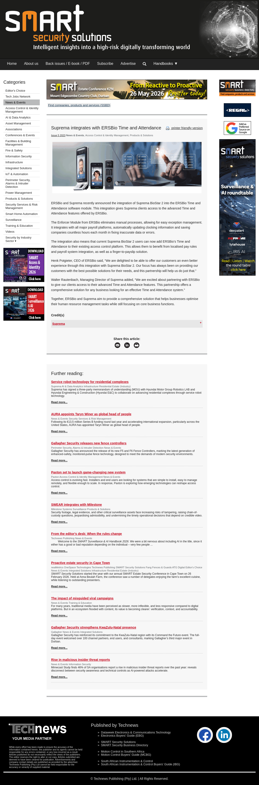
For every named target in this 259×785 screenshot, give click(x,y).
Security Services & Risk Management (21, 206)
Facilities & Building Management (18, 142)
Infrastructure (14, 162)
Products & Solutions (19, 198)
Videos (10, 231)
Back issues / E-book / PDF (68, 63)
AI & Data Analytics (18, 117)
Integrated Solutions (18, 168)
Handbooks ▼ (165, 63)
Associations (13, 129)
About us (31, 63)
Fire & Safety (13, 150)
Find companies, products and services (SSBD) (79, 105)
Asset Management (18, 123)
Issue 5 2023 (58, 135)
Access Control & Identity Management (21, 109)
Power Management (18, 192)
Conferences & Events (20, 135)
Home (12, 63)
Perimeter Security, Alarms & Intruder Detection (17, 183)
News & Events (15, 102)
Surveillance (13, 219)
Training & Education (19, 225)
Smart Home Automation (21, 214)
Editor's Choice (15, 90)
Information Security (18, 156)
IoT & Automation (16, 174)
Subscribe (105, 63)
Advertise (128, 63)
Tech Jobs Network (17, 96)
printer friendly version (184, 128)
